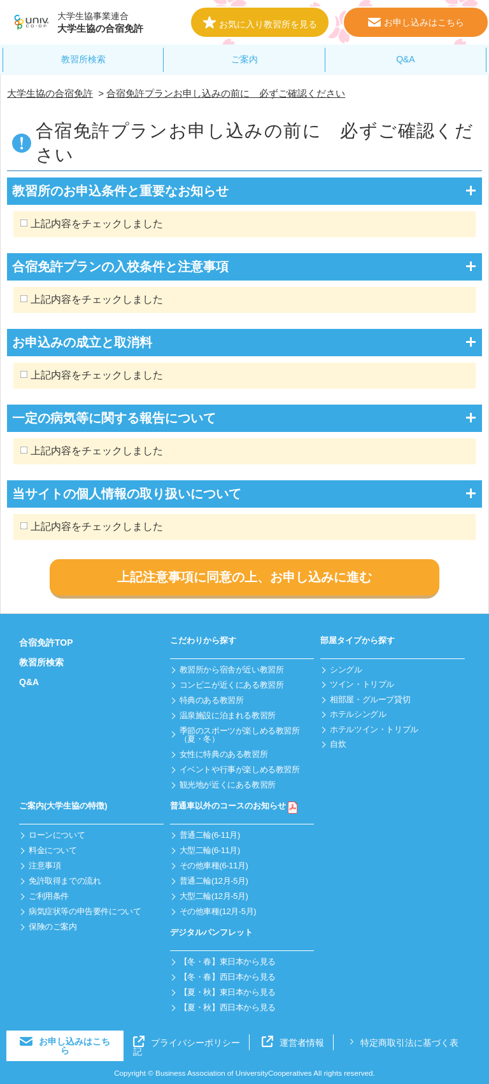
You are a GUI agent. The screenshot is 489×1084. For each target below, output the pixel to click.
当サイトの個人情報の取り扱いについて (126, 494)
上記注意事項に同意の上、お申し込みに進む (244, 577)
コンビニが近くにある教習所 (232, 685)
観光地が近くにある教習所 (228, 784)
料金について (53, 850)
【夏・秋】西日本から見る (228, 1007)
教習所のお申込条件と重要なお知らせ (120, 191)
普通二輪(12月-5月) (214, 881)
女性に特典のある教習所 (224, 754)
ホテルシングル (358, 714)
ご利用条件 (49, 896)
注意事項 (44, 865)
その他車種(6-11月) (214, 865)
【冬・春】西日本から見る (228, 977)
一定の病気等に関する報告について (114, 418)
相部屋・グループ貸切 (370, 699)
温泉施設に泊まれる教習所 (228, 715)
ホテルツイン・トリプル (374, 729)
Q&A (405, 59)
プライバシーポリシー (186, 1043)
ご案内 (244, 59)
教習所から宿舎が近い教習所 (232, 669)
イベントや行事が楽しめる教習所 (240, 769)
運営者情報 (293, 1043)
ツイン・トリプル (362, 684)
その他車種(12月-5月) (218, 911)
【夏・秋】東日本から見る (228, 992)
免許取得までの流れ (65, 881)
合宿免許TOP (46, 642)
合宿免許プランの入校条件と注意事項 (120, 267)
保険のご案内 (53, 926)
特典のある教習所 (212, 700)
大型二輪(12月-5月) (214, 896)
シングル (346, 669)
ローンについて (57, 835)
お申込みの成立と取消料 (82, 342)
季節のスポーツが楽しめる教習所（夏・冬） (240, 735)
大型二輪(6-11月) (210, 850)
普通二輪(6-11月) (210, 835)
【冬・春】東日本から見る (228, 961)
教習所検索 (83, 59)
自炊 (338, 744)
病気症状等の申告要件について (85, 911)
